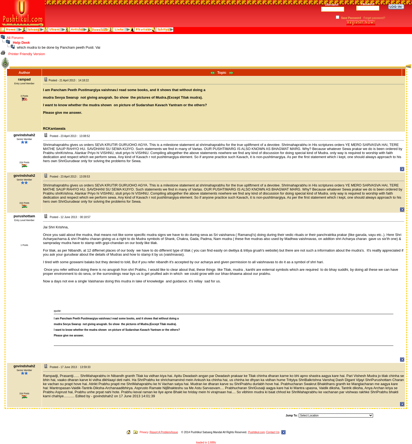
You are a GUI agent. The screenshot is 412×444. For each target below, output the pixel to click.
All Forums (15, 38)
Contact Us (272, 432)
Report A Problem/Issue (163, 432)
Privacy (143, 432)
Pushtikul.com (256, 432)
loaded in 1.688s (206, 442)
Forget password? (374, 17)
